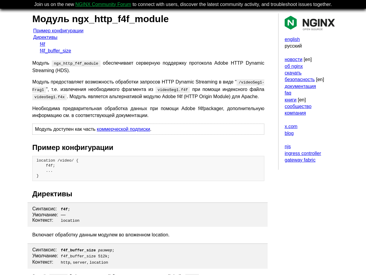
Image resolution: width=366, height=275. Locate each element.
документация (300, 86)
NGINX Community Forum (103, 4)
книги (291, 99)
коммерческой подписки (123, 126)
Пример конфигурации (58, 30)
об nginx (294, 66)
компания (295, 113)
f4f (42, 44)
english (292, 39)
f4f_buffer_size (55, 50)
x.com (291, 126)
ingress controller (303, 153)
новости (293, 59)
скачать (293, 72)
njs (288, 146)
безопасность (300, 79)
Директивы (45, 37)
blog (289, 133)
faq (288, 92)
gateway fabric (300, 159)
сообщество (298, 106)
